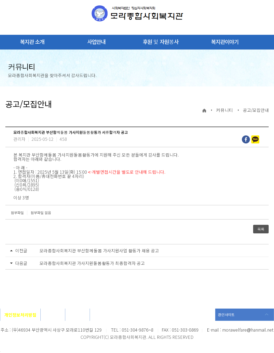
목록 (260, 229)
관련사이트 (226, 314)
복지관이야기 (224, 41)
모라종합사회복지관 (137, 13)
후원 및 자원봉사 (160, 41)
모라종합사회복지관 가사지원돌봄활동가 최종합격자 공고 (92, 263)
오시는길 (53, 315)
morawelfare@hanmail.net (247, 330)
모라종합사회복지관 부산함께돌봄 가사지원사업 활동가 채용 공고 (99, 250)
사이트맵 (77, 315)
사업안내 (96, 41)
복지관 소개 (32, 41)
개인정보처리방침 (20, 315)
